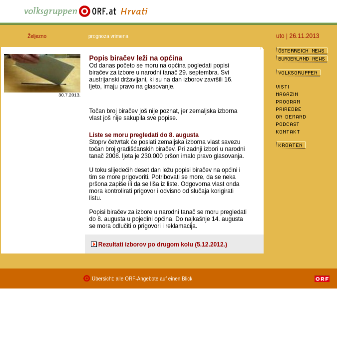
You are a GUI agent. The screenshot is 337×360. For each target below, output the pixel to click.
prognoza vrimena (108, 36)
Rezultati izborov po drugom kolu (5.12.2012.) (162, 244)
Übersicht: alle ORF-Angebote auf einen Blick (142, 279)
